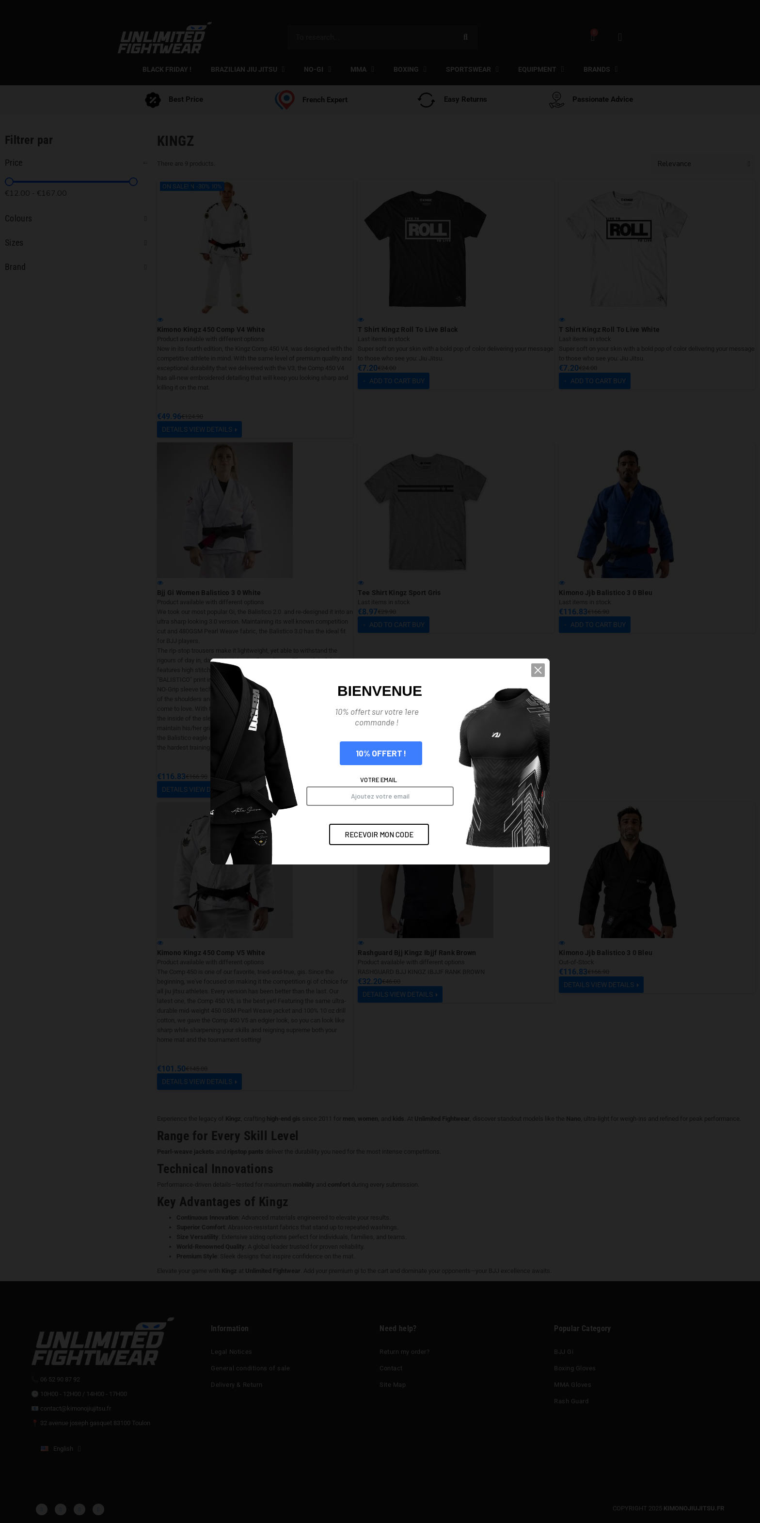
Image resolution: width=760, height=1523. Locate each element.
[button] (542, 682)
